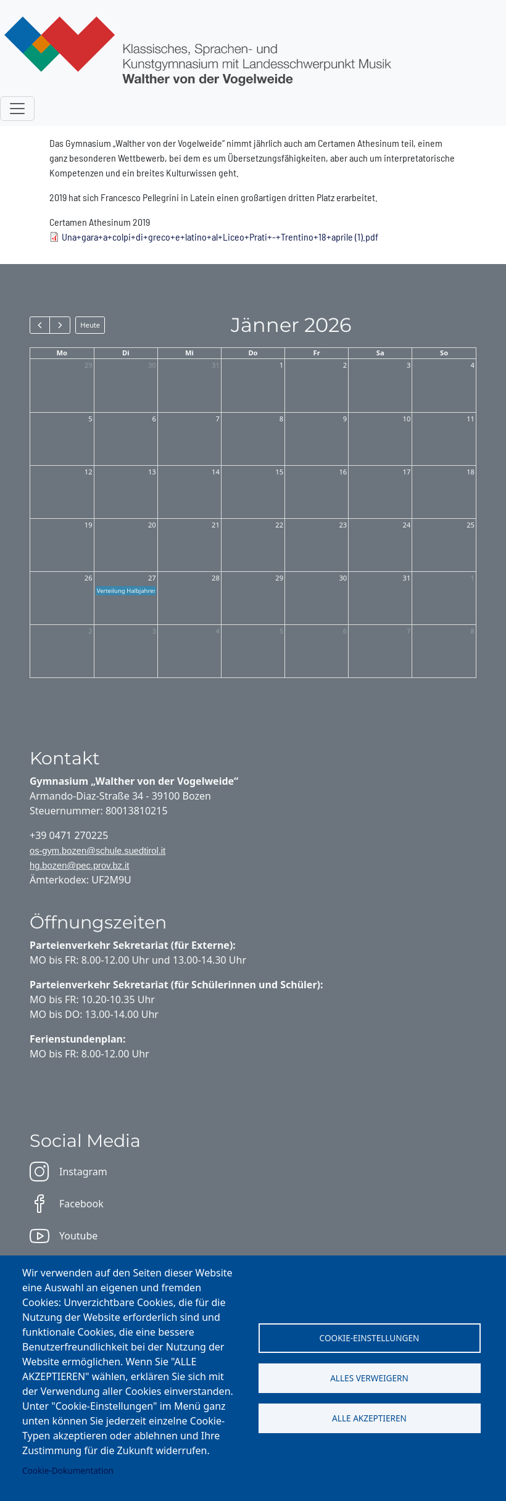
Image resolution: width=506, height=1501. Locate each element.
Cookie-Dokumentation (68, 1470)
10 (407, 418)
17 (407, 471)
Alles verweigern (369, 1378)
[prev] (40, 325)
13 (152, 471)
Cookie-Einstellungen (370, 1338)
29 (89, 365)
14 (216, 471)
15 (279, 471)
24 (407, 524)
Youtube (63, 1236)
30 (152, 365)
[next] (59, 325)
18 (471, 471)
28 (216, 577)
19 (89, 524)
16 (343, 471)
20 (152, 524)
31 (216, 365)
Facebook (67, 1203)
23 (343, 524)
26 (89, 577)
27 (152, 577)
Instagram (68, 1171)
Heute (90, 324)
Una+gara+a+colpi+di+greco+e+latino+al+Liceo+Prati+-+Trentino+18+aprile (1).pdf (220, 236)
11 (471, 418)
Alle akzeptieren (369, 1418)
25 (471, 524)
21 (216, 524)
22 (279, 524)
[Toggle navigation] (17, 108)
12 (89, 471)
